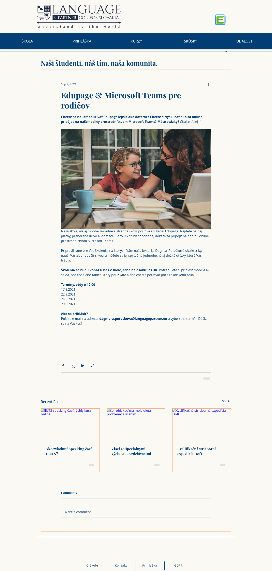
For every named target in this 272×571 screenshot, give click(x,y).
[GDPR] (179, 565)
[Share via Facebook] (63, 366)
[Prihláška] (150, 565)
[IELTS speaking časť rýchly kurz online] (70, 425)
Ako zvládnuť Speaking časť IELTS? (69, 451)
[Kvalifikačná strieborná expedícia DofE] (201, 425)
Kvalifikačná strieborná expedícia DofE (196, 451)
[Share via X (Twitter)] (73, 366)
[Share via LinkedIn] (83, 366)
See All (226, 401)
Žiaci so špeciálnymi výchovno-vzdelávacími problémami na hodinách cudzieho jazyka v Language (134, 451)
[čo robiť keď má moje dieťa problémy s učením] (136, 425)
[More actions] (208, 84)
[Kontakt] (121, 565)
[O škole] (92, 565)
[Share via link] (93, 366)
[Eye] (220, 19)
